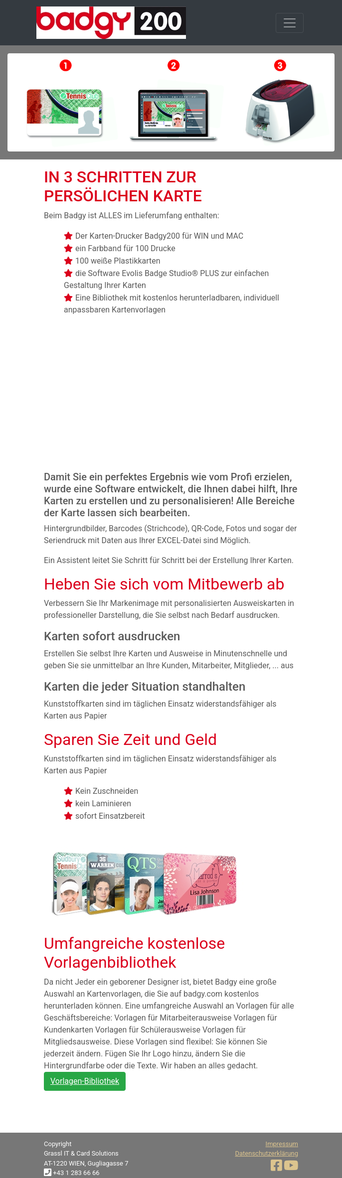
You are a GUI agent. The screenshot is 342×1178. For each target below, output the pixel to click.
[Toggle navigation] (290, 23)
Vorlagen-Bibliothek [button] (84, 1081)
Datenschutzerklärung (266, 1153)
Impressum (282, 1144)
